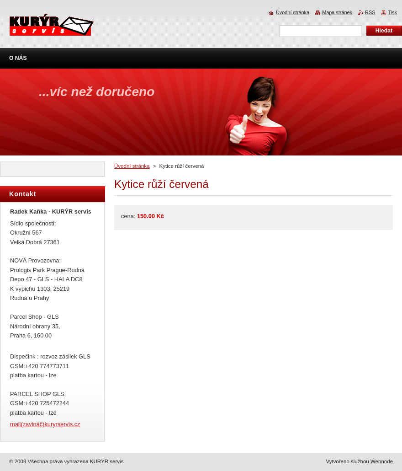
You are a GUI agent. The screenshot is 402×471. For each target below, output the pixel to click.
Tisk (392, 12)
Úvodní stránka (131, 166)
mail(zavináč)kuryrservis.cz (45, 424)
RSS (370, 12)
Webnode (381, 461)
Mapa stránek (337, 12)
